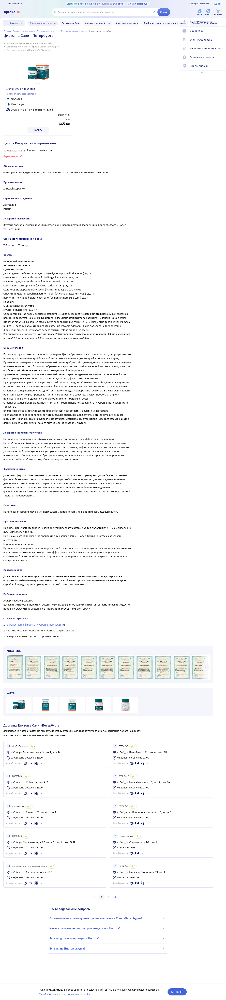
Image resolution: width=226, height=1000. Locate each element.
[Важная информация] (221, 60)
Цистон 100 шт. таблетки (20, 88)
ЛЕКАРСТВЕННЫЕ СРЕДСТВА (24, 31)
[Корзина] (218, 12)
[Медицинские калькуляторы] (221, 51)
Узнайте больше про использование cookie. (65, 994)
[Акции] (199, 12)
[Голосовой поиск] (154, 12)
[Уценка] (208, 12)
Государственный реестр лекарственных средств (35, 624)
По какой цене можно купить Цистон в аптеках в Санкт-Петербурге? (107, 918)
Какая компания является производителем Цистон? (107, 928)
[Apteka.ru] (15, 12)
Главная (7, 31)
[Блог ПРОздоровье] (221, 42)
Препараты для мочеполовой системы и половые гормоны (62, 31)
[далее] (205, 667)
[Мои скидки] (221, 33)
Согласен (177, 992)
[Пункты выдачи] (221, 68)
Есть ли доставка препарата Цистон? (107, 938)
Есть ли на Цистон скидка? (107, 948)
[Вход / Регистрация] (221, 24)
